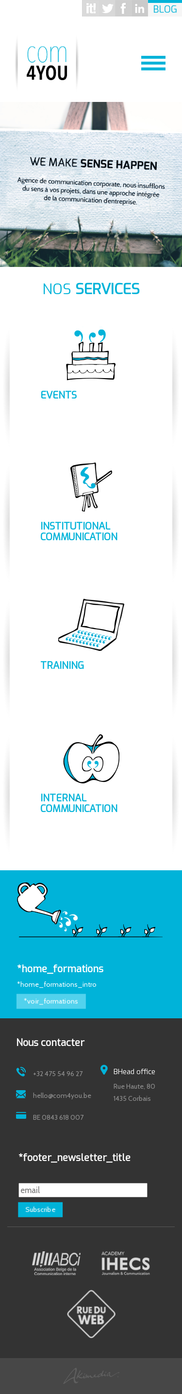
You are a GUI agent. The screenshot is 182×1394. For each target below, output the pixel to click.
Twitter (107, 8)
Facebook (123, 8)
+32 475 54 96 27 (58, 1073)
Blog (165, 9)
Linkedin (140, 8)
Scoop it (90, 8)
